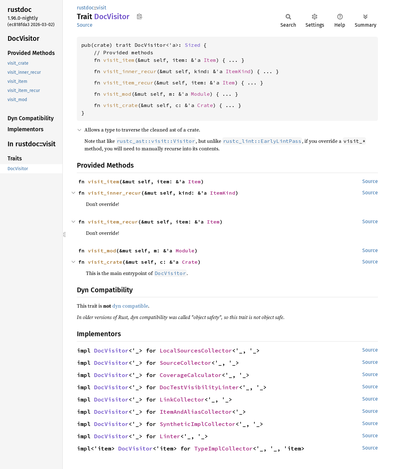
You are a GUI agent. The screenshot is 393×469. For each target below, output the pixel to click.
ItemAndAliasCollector (196, 411)
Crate (205, 105)
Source (85, 25)
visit (101, 8)
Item (210, 60)
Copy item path (139, 16)
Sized (192, 45)
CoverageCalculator (191, 375)
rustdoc (85, 8)
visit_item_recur (128, 82)
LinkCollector (182, 399)
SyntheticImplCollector (198, 424)
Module (200, 94)
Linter (170, 436)
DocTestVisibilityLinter (199, 387)
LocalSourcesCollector (196, 350)
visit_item (119, 60)
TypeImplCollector (223, 448)
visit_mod (117, 94)
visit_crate (120, 105)
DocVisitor (111, 350)
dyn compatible (130, 305)
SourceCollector (185, 362)
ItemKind (238, 71)
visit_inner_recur (130, 71)
